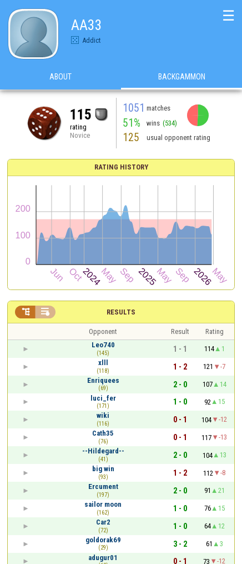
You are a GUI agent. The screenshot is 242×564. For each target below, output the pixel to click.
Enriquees (103, 380)
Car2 (103, 522)
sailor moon (103, 504)
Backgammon (181, 77)
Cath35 (103, 433)
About (60, 77)
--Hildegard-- (103, 451)
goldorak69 (103, 540)
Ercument (103, 486)
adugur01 (103, 557)
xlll (103, 362)
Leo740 (103, 345)
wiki (103, 415)
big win (103, 469)
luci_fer (103, 398)
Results (121, 312)
